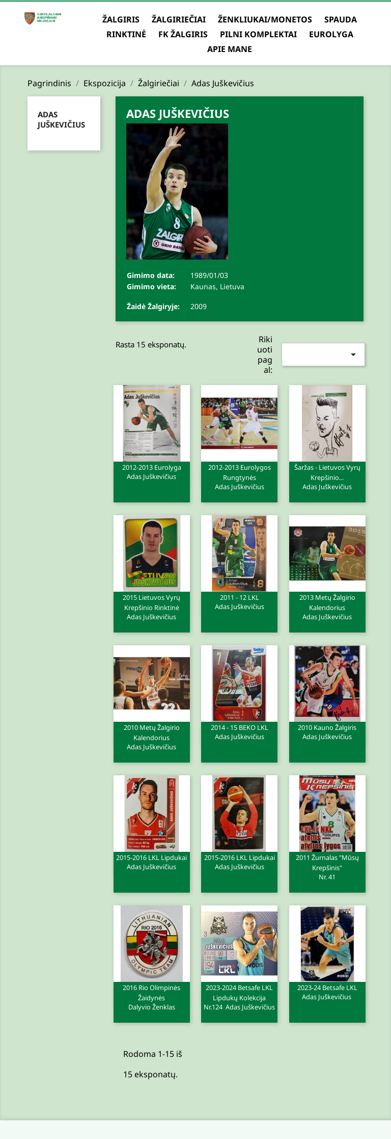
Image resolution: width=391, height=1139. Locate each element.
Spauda (340, 19)
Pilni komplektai (258, 34)
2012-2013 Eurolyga (152, 471)
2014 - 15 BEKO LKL (239, 731)
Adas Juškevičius (61, 119)
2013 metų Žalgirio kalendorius (327, 606)
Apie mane (229, 49)
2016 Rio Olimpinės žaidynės (152, 996)
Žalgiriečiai (179, 19)
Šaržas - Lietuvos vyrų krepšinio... (327, 476)
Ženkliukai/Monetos (265, 19)
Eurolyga (331, 34)
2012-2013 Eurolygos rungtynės (239, 476)
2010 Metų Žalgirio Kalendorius (152, 736)
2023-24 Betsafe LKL (327, 991)
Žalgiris (120, 19)
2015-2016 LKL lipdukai (152, 861)
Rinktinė (126, 34)
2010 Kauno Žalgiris (327, 731)
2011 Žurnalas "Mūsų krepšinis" (327, 866)
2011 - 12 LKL (239, 601)
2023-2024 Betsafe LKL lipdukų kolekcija (239, 996)
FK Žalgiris (183, 34)
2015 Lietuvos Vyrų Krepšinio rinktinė (152, 606)
